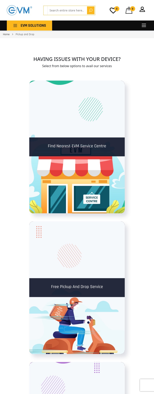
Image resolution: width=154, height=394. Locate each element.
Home (6, 34)
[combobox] (67, 10)
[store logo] (19, 10)
